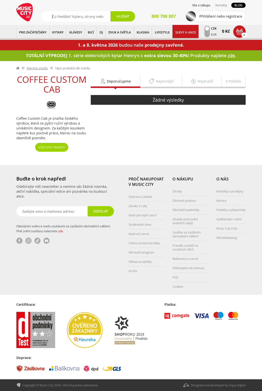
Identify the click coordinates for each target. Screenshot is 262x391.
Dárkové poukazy (184, 200)
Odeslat (100, 211)
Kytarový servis (139, 234)
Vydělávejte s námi (229, 219)
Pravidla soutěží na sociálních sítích (185, 247)
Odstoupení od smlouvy (188, 268)
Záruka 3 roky (138, 206)
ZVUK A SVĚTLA (119, 32)
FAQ (175, 277)
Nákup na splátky (140, 262)
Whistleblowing (226, 238)
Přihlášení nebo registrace (220, 16)
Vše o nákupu (201, 5)
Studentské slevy (140, 224)
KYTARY (58, 32)
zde (60, 231)
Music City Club (226, 228)
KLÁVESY (75, 32)
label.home (18, 68)
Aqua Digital (237, 385)
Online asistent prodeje (144, 243)
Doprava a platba (140, 197)
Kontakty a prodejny (229, 191)
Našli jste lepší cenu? (143, 215)
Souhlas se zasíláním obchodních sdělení (186, 234)
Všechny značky (37, 68)
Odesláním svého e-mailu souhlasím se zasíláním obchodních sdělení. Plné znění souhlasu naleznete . (63, 228)
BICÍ (91, 32)
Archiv (133, 271)
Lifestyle (162, 32)
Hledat (122, 16)
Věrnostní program (141, 252)
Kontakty (221, 5)
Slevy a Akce (185, 32)
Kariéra (221, 200)
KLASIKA (143, 32)
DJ (101, 32)
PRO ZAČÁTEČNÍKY (33, 32)
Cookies (177, 286)
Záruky (177, 191)
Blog (238, 5)
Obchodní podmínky (185, 210)
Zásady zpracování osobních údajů (185, 221)
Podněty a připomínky (231, 210)
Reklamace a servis (185, 259)
